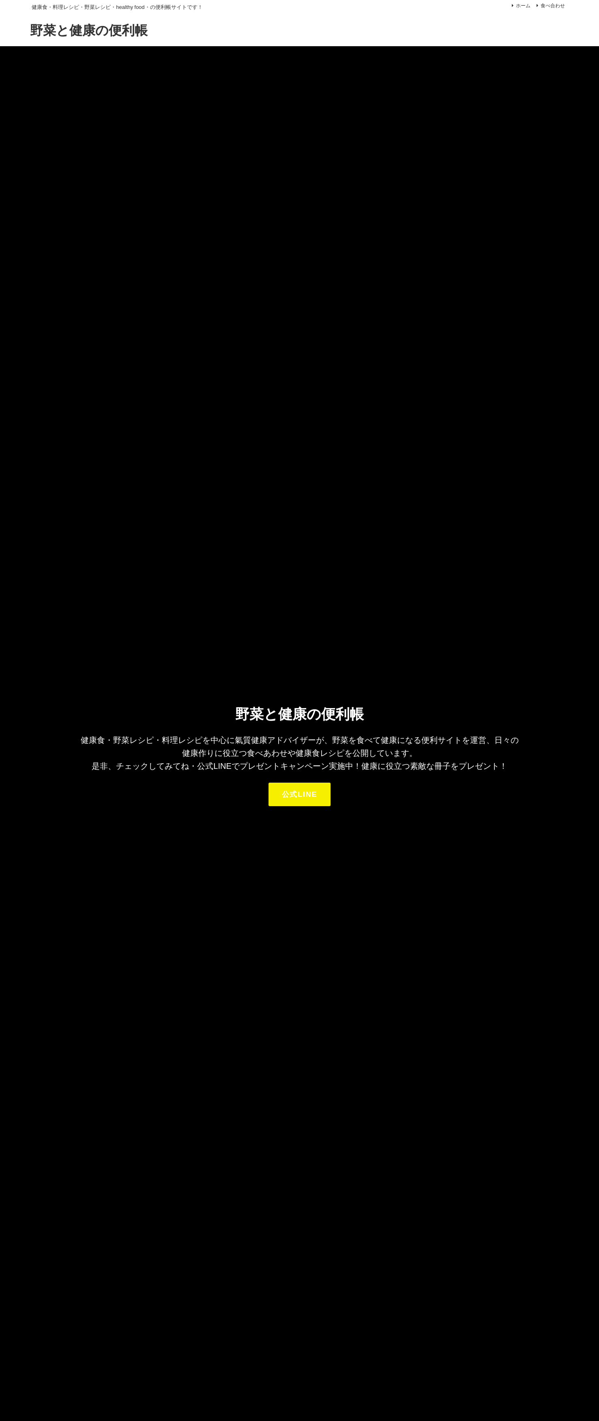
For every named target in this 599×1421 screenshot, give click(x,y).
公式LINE (300, 794)
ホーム (523, 5)
